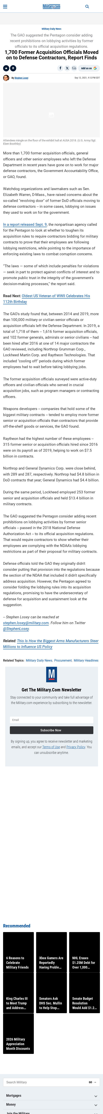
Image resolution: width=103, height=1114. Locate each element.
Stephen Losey (21, 78)
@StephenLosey (16, 628)
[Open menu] (5, 6)
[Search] (87, 6)
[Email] (74, 68)
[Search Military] (44, 1082)
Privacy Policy (75, 747)
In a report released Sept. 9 (25, 224)
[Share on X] (67, 68)
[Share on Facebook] (60, 68)
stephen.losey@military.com (26, 623)
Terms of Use (51, 747)
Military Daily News (51, 29)
